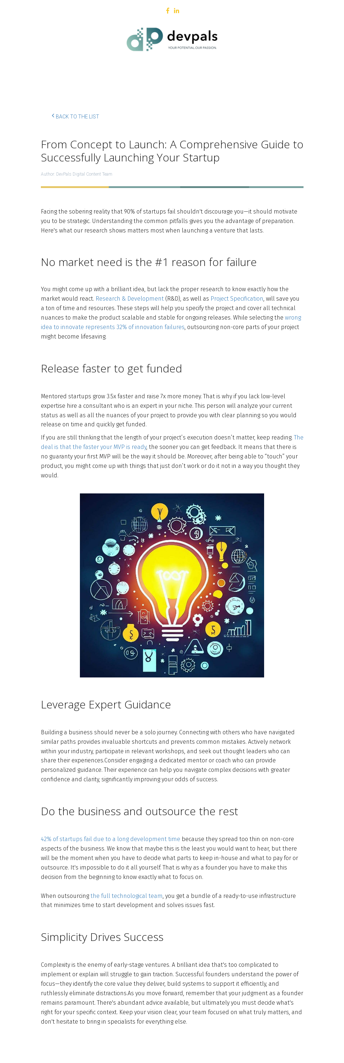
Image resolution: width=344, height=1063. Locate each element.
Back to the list (75, 116)
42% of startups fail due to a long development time (110, 839)
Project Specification (236, 298)
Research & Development (130, 298)
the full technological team (126, 895)
